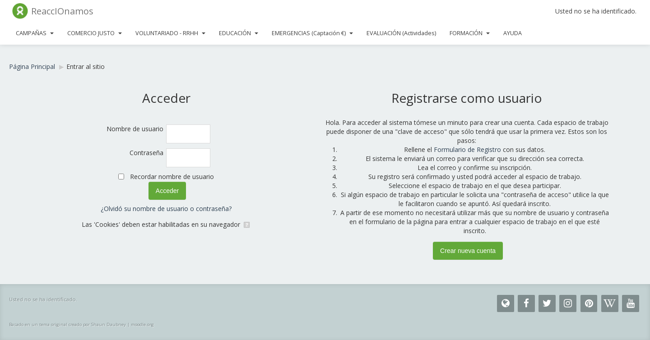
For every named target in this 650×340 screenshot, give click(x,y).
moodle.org (142, 324)
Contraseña (146, 152)
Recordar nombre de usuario (172, 176)
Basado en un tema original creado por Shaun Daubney (67, 324)
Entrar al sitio (85, 66)
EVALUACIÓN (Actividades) (401, 33)
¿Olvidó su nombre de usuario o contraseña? (166, 208)
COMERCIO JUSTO (94, 33)
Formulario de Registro (467, 149)
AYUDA (512, 33)
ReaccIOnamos (62, 11)
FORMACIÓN (470, 33)
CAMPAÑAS (35, 33)
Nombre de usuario (135, 128)
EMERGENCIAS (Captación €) (312, 33)
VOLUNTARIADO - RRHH (170, 33)
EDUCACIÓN (238, 33)
